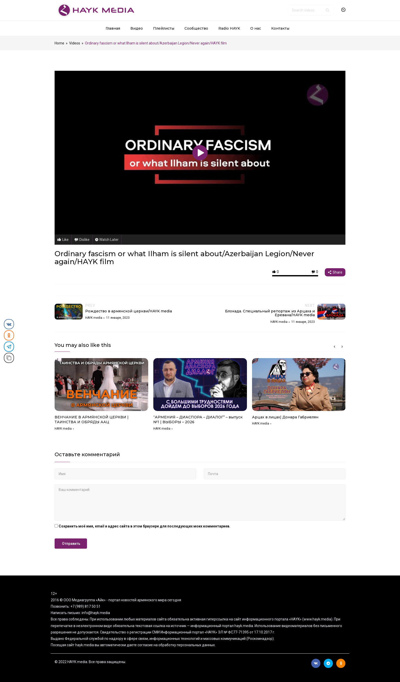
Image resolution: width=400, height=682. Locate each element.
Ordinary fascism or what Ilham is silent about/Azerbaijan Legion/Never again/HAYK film (184, 257)
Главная (113, 28)
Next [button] (342, 346)
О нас (255, 28)
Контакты (280, 28)
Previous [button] (334, 346)
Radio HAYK (229, 28)
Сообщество (196, 28)
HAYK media (63, 428)
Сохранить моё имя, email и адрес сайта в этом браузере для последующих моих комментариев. (144, 526)
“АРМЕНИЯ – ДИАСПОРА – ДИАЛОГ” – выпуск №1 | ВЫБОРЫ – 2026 (198, 420)
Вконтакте (316, 663)
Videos (74, 43)
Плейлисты (163, 28)
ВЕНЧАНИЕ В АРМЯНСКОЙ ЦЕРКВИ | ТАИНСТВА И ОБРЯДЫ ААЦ (92, 420)
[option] (101, 396)
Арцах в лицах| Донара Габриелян (285, 417)
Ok (341, 663)
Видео (136, 28)
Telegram (328, 663)
